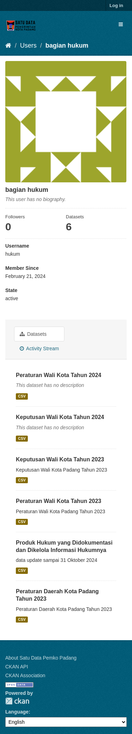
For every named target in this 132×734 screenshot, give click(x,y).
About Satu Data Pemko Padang (40, 658)
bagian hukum (66, 45)
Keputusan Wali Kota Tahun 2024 (60, 417)
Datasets (33, 334)
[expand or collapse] (121, 24)
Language (17, 712)
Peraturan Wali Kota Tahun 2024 (58, 375)
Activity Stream (39, 348)
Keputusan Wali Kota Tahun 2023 (60, 459)
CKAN (17, 701)
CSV (22, 396)
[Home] (8, 45)
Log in (116, 5)
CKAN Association (25, 675)
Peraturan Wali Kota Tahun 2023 (58, 501)
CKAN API (16, 666)
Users (28, 45)
